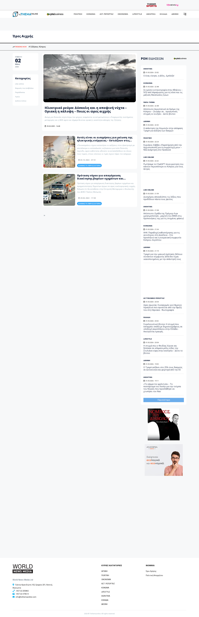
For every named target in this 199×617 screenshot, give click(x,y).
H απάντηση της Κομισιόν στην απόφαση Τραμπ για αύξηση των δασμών (163, 129)
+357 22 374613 (22, 594)
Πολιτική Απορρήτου (154, 575)
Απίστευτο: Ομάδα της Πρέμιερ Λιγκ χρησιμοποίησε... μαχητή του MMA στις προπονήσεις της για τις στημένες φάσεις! (163, 216)
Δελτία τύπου (20, 101)
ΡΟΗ (152, 58)
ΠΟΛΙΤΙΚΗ (78, 14)
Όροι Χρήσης (151, 571)
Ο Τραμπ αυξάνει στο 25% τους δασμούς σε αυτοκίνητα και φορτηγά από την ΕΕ (162, 368)
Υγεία (17, 96)
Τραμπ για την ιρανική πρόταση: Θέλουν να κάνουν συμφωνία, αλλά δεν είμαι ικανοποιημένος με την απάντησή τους (162, 256)
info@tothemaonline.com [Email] (26, 597)
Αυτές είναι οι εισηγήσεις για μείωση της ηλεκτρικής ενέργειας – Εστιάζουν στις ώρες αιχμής (104, 140)
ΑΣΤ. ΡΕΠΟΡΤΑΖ (106, 14)
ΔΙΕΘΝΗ (174, 14)
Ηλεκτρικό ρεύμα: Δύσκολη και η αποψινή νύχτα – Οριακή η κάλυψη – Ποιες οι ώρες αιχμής (86, 110)
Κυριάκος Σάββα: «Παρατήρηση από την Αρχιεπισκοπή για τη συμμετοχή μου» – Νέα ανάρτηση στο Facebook (162, 147)
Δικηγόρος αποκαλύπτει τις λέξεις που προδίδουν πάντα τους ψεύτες (162, 198)
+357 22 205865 (22, 591)
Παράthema (20, 92)
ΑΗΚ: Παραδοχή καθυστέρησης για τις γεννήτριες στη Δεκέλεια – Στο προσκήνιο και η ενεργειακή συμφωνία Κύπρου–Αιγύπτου (162, 236)
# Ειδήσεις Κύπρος (37, 47)
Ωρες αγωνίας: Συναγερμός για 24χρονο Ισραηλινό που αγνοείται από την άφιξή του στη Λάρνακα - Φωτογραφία (162, 307)
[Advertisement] (163, 181)
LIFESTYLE (137, 14)
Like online (19, 84)
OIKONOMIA (106, 579)
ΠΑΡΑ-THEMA (149, 102)
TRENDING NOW (20, 47)
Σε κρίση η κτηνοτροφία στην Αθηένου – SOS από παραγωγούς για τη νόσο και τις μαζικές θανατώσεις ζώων (163, 92)
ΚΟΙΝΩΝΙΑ (90, 14)
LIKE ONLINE (148, 157)
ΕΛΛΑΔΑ (163, 14)
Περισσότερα (163, 400)
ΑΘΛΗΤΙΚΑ (150, 14)
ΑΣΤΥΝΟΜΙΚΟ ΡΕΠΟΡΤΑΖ (153, 298)
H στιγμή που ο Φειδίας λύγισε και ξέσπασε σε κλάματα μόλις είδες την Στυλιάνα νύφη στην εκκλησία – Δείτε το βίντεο (163, 349)
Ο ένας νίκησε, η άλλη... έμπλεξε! (158, 75)
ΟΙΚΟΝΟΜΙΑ (123, 14)
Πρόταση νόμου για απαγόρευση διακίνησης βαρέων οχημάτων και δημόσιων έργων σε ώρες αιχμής (100, 178)
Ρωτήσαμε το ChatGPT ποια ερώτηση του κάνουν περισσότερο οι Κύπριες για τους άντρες (163, 166)
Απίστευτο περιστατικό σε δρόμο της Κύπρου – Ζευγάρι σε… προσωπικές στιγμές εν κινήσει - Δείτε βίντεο (161, 111)
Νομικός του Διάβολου (24, 88)
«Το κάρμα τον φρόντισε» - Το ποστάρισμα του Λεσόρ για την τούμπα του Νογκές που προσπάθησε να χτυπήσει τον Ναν (162, 388)
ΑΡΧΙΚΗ (104, 571)
